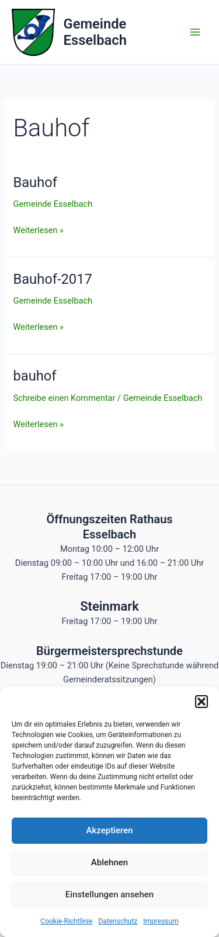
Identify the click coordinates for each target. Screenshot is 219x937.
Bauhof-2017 (52, 279)
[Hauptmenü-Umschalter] (195, 32)
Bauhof (35, 182)
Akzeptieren (109, 830)
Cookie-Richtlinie (66, 921)
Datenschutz (117, 921)
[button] (201, 701)
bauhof (34, 376)
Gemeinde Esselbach (95, 32)
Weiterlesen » (38, 229)
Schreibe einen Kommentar (64, 398)
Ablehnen (109, 862)
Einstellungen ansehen (109, 894)
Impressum (160, 921)
